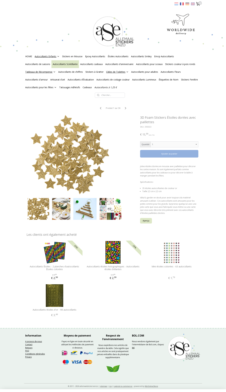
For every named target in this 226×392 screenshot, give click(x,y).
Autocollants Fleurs (171, 71)
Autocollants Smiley (141, 56)
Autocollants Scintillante (65, 64)
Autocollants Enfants (47, 56)
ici (133, 347)
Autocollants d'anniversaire (119, 64)
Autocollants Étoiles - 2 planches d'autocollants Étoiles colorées (54, 268)
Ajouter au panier (169, 153)
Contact (28, 344)
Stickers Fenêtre (189, 79)
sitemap (103, 386)
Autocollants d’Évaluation (81, 79)
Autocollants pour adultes (144, 71)
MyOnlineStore (151, 386)
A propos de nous (33, 341)
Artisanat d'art (57, 79)
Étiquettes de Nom (168, 79)
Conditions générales (35, 353)
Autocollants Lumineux (144, 79)
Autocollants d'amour (36, 79)
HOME (28, 56)
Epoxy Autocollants (95, 56)
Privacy (28, 357)
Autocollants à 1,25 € (105, 87)
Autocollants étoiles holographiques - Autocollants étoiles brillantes (113, 268)
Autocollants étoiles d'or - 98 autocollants (54, 309)
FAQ (27, 350)
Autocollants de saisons (37, 64)
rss (110, 386)
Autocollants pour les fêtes (41, 87)
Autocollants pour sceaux (149, 64)
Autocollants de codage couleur (113, 79)
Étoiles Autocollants (118, 56)
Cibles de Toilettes (117, 71)
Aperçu (146, 220)
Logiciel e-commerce (123, 386)
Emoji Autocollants (164, 56)
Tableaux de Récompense (40, 71)
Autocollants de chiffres (70, 71)
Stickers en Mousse (72, 56)
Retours (28, 347)
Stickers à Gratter (94, 71)
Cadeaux (87, 87)
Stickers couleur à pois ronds (180, 64)
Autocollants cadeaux (91, 64)
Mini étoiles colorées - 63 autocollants (172, 266)
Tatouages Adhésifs (69, 87)
